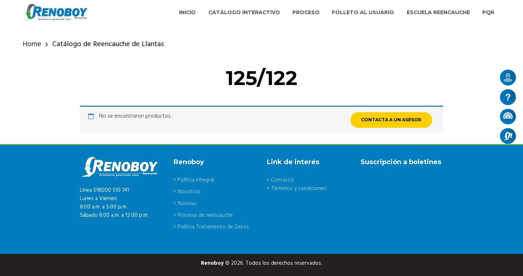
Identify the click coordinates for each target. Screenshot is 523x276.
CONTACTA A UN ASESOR (391, 119)
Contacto (282, 180)
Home (32, 44)
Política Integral (196, 180)
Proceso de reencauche (205, 215)
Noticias (187, 203)
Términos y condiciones (299, 188)
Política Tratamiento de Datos (213, 227)
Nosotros (189, 191)
